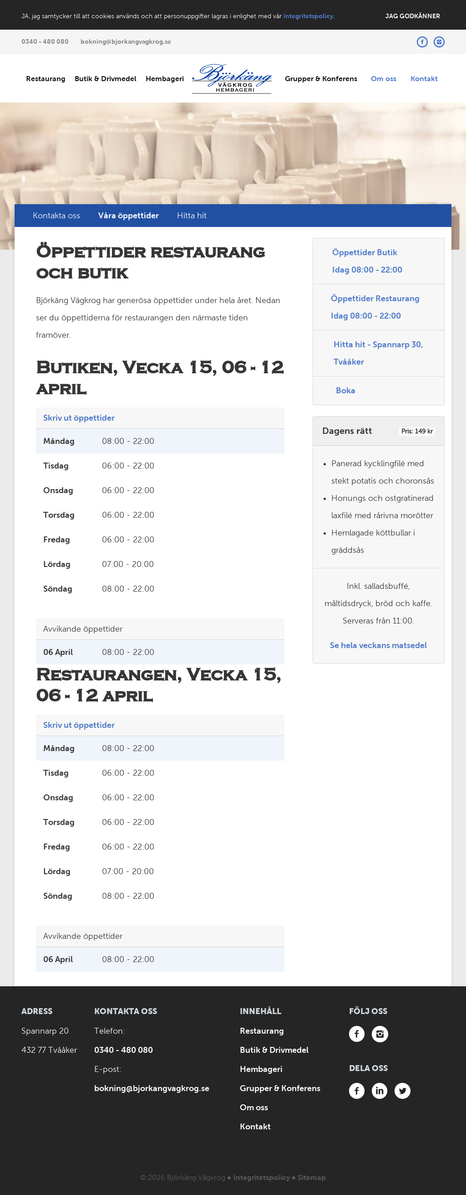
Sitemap (312, 1177)
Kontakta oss (56, 215)
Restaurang (46, 78)
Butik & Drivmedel (106, 78)
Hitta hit (192, 215)
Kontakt (424, 78)
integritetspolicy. (309, 16)
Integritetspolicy (261, 1177)
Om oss (383, 78)
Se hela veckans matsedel (378, 645)
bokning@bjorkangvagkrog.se (126, 41)
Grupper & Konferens (321, 78)
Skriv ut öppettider (79, 417)
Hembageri (165, 78)
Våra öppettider (128, 215)
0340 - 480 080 (45, 41)
